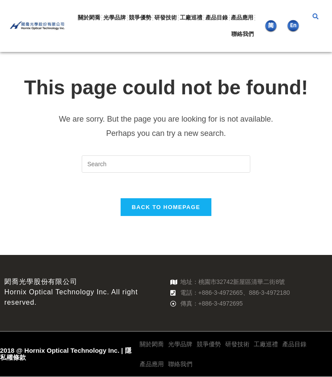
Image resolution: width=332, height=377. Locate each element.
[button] (316, 17)
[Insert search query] (166, 164)
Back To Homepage (166, 207)
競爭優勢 (140, 17)
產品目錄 (216, 17)
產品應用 (242, 17)
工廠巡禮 (191, 17)
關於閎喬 (89, 17)
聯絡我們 (242, 34)
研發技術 (165, 17)
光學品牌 (114, 17)
